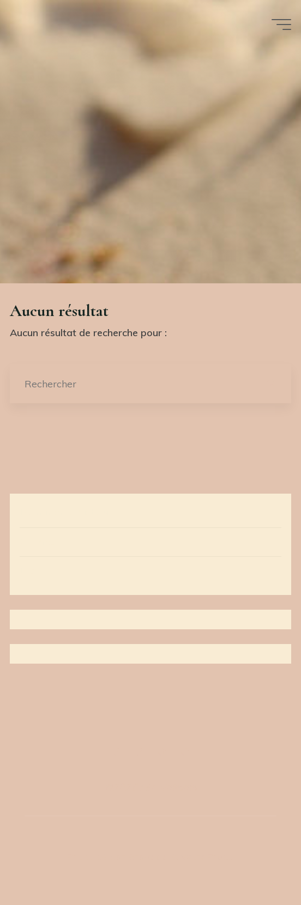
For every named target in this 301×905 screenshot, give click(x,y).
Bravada (146, 857)
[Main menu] (281, 24)
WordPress (206, 857)
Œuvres (37, 541)
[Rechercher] (272, 384)
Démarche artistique (67, 512)
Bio (27, 570)
